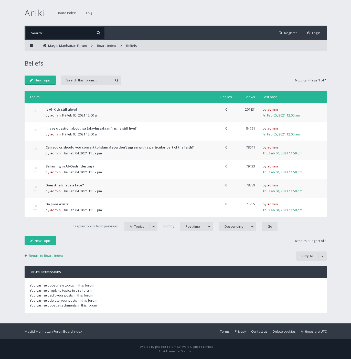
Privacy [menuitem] (240, 331)
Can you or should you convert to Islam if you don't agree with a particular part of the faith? (120, 147)
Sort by (188, 226)
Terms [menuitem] (225, 331)
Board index (66, 12)
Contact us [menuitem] (259, 331)
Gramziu (186, 351)
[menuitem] (313, 33)
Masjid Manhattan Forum (44, 331)
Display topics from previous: (115, 226)
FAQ (89, 12)
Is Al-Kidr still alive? (62, 109)
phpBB (159, 347)
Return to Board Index (46, 255)
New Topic (40, 80)
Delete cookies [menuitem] (284, 331)
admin (55, 115)
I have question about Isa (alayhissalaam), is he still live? (91, 128)
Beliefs (34, 63)
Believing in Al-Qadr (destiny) (70, 166)
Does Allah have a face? (65, 185)
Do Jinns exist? (57, 204)
